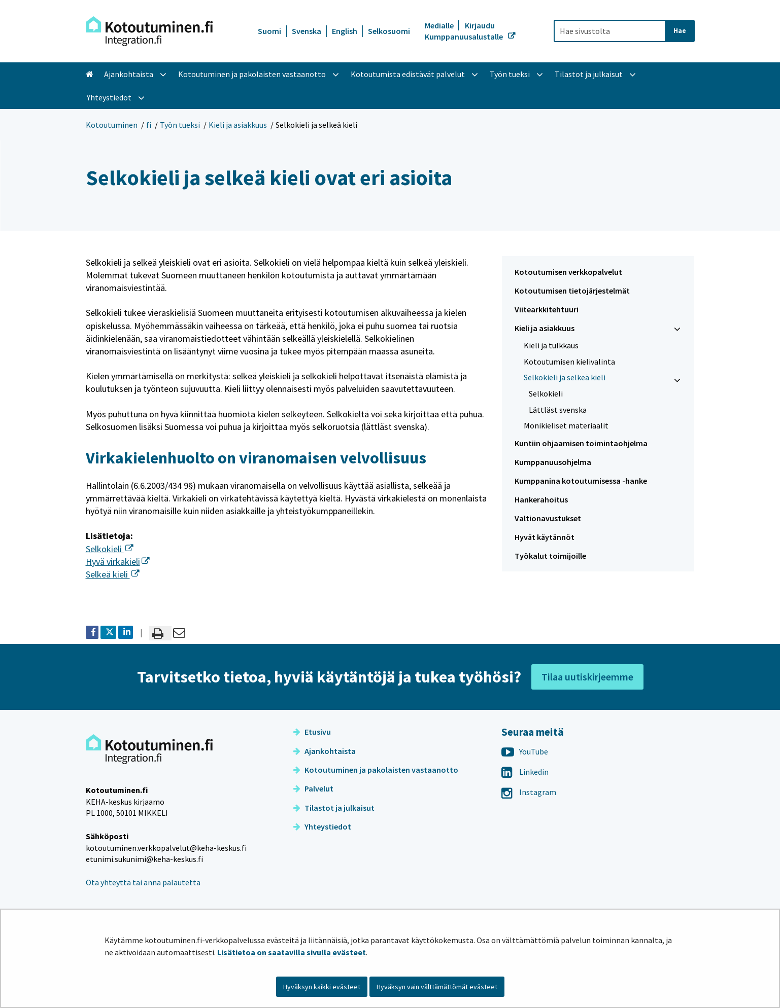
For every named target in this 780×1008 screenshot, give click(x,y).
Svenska (306, 31)
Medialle (440, 25)
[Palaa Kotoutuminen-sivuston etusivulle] (149, 31)
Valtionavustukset (548, 518)
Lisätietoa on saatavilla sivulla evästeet (291, 952)
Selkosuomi (389, 31)
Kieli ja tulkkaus (551, 345)
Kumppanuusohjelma (553, 462)
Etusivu (312, 732)
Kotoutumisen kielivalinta (569, 361)
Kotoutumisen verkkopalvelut (568, 272)
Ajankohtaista (324, 751)
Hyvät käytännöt (544, 537)
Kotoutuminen (112, 125)
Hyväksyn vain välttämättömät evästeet (437, 986)
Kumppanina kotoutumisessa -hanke (581, 481)
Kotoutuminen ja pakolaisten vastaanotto (375, 770)
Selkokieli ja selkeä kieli (564, 377)
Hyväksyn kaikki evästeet (321, 986)
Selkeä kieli (113, 574)
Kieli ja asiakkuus (238, 125)
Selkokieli (109, 549)
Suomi (269, 31)
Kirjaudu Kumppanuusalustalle (464, 31)
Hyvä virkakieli (118, 561)
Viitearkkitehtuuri (547, 309)
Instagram (528, 792)
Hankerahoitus (541, 499)
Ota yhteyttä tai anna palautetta (143, 882)
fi (148, 125)
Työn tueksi (180, 125)
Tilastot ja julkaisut (334, 808)
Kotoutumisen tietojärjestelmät (572, 290)
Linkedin (525, 772)
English (344, 31)
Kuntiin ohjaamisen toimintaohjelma (581, 443)
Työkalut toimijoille (550, 556)
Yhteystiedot (322, 826)
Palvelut (313, 788)
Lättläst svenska (558, 410)
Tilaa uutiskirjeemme (587, 676)
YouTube (524, 751)
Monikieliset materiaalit (566, 425)
